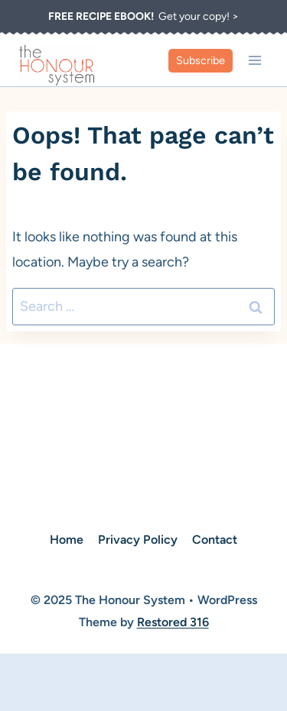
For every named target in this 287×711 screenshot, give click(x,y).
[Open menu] (254, 60)
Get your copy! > (143, 16)
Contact (214, 539)
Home (66, 539)
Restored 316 (173, 622)
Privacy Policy (138, 539)
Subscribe (200, 60)
